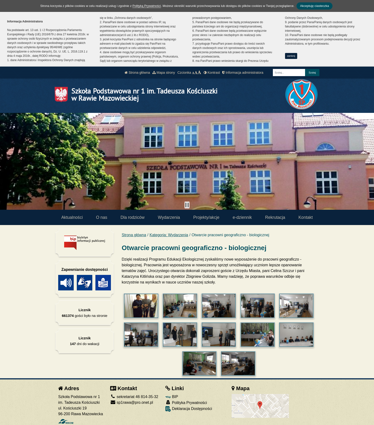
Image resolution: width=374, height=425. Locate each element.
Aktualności (72, 217)
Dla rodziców (132, 217)
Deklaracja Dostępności (188, 409)
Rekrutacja (275, 217)
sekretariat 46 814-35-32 (134, 397)
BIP (171, 397)
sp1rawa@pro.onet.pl (131, 402)
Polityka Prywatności (186, 402)
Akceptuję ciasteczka (314, 6)
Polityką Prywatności (146, 6)
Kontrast (212, 72)
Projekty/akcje (206, 217)
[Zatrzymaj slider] (187, 205)
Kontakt (305, 217)
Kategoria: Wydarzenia (169, 235)
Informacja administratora (242, 72)
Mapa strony (163, 72)
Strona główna (137, 72)
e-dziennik (242, 217)
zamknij (291, 56)
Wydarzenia (169, 217)
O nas (101, 217)
